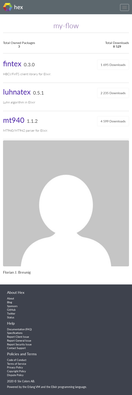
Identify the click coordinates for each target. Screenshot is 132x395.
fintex (12, 63)
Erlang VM (33, 387)
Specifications (15, 333)
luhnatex (17, 91)
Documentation (16, 329)
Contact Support (16, 348)
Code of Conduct (16, 360)
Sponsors (12, 306)
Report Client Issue (18, 336)
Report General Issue (19, 340)
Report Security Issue (19, 344)
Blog (9, 302)
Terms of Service (16, 363)
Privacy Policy (15, 367)
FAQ (28, 329)
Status (10, 317)
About (10, 298)
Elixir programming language (68, 387)
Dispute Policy (15, 375)
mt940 (13, 120)
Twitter (11, 313)
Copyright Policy (16, 371)
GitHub (11, 309)
